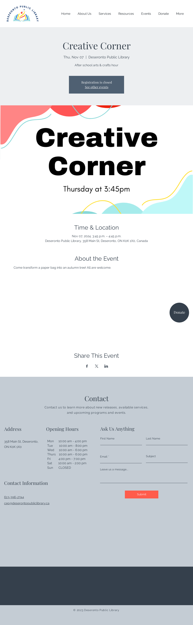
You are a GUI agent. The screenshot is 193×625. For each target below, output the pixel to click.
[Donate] (179, 313)
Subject (151, 456)
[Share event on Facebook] (87, 366)
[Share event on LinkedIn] (106, 366)
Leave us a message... (114, 469)
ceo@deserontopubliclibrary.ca (26, 503)
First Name (107, 438)
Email (103, 456)
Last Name (153, 438)
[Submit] (141, 494)
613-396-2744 (14, 497)
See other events (96, 87)
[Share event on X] (96, 366)
